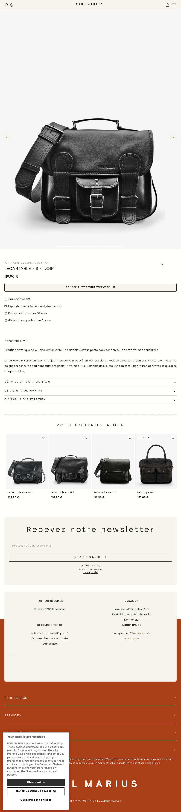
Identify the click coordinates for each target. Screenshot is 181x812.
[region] (36, 771)
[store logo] (89, 5)
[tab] (90, 382)
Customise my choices (35, 800)
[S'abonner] (90, 557)
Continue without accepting (36, 791)
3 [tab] (113, 246)
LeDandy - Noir (145, 493)
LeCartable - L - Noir (63, 493)
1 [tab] (67, 246)
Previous (7, 136)
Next (173, 136)
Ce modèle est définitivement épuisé (90, 287)
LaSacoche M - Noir (105, 493)
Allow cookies (36, 782)
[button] (43, 437)
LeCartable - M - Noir (20, 493)
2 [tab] (90, 246)
